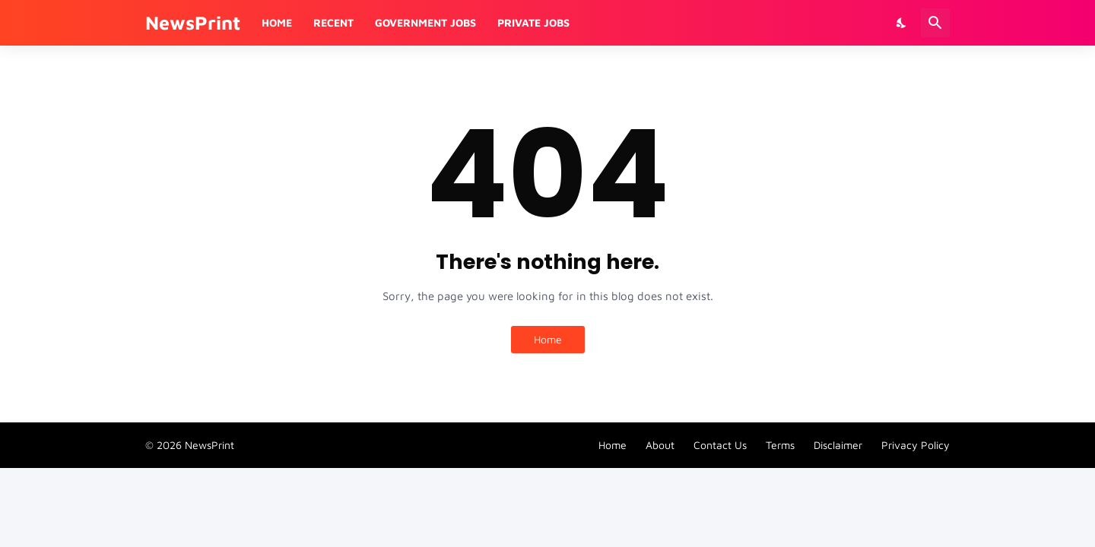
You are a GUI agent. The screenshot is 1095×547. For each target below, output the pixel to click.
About (660, 444)
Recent (333, 22)
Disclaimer (838, 444)
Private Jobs (533, 22)
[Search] (935, 22)
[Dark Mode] (902, 23)
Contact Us (720, 444)
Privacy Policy (915, 444)
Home (277, 22)
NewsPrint (192, 22)
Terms (780, 444)
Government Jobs (425, 22)
